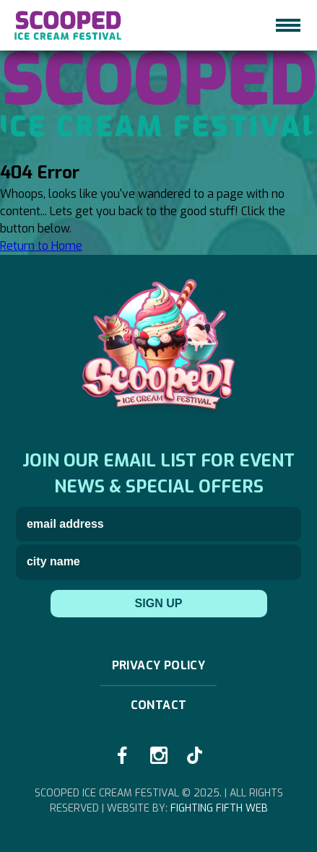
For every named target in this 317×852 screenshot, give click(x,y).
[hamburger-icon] (288, 25)
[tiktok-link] (195, 755)
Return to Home (41, 245)
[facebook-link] (123, 755)
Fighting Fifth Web (219, 808)
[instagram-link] (159, 755)
